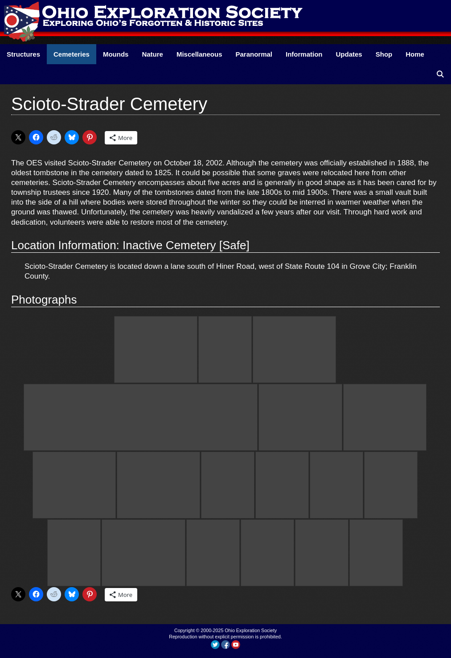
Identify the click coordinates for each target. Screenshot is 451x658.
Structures (23, 54)
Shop (384, 54)
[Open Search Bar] (440, 74)
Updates (349, 54)
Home (415, 54)
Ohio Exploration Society (251, 630)
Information (304, 54)
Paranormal (253, 54)
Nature (152, 54)
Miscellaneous (199, 54)
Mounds (116, 54)
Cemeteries (71, 54)
